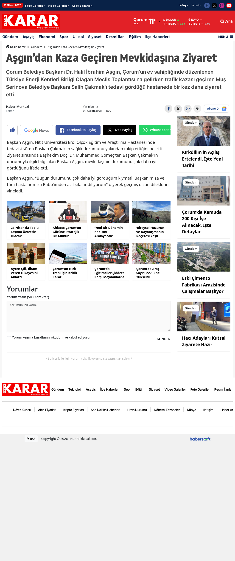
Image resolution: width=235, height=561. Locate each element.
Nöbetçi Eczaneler (167, 528)
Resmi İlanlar (223, 507)
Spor (63, 37)
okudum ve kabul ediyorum (52, 455)
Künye (183, 5)
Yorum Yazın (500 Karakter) (28, 415)
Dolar (169, 19)
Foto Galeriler (35, 5)
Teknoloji (74, 507)
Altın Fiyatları (47, 528)
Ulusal (78, 37)
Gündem (10, 37)
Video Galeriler (58, 5)
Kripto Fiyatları (73, 528)
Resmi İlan (115, 37)
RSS (31, 556)
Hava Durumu (137, 528)
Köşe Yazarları (82, 5)
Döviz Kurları (22, 528)
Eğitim (135, 37)
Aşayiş (28, 37)
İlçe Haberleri (157, 37)
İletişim (196, 5)
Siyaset (95, 37)
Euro (194, 19)
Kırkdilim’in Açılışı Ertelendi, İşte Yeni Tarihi (202, 158)
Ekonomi (47, 37)
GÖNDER (163, 457)
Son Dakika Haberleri (105, 528)
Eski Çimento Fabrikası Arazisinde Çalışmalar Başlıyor (204, 284)
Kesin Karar (15, 47)
